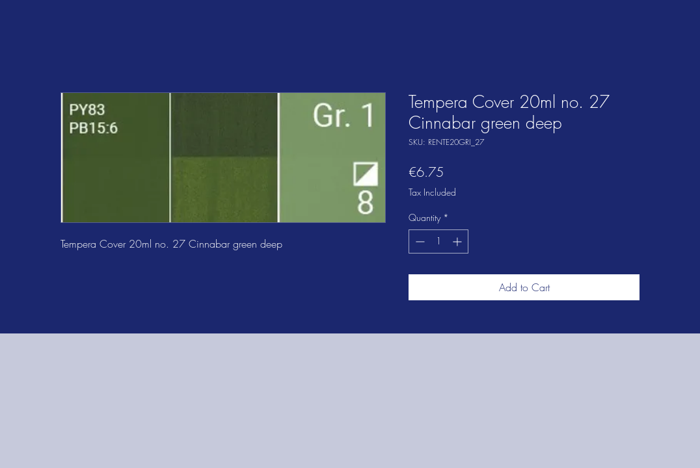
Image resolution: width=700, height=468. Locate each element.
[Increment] (458, 241)
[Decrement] (419, 241)
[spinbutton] (438, 241)
